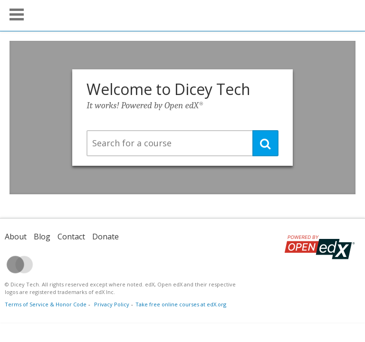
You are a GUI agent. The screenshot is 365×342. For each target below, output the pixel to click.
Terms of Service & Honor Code (45, 304)
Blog (42, 236)
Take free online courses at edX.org (180, 304)
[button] (17, 14)
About (16, 236)
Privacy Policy (111, 304)
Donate (105, 236)
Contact (71, 236)
